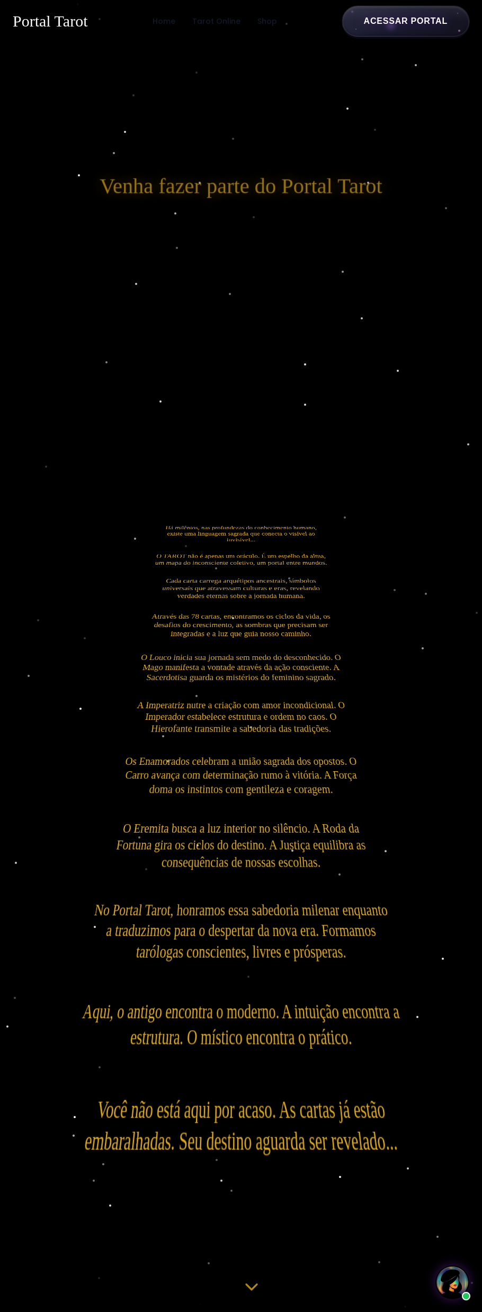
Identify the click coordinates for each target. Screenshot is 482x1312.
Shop (267, 21)
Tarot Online (216, 21)
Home (164, 21)
